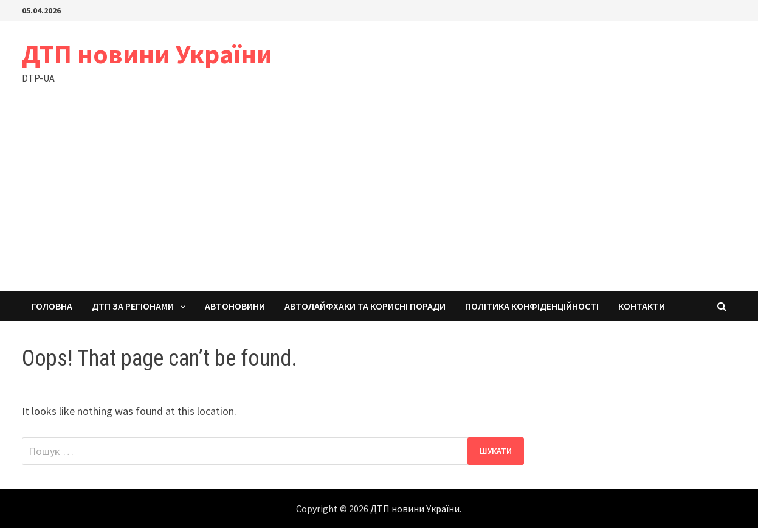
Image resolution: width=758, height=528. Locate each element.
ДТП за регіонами (133, 306)
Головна (52, 306)
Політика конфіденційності (532, 306)
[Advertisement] (379, 199)
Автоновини (235, 306)
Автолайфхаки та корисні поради (365, 306)
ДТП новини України (147, 54)
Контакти (641, 306)
